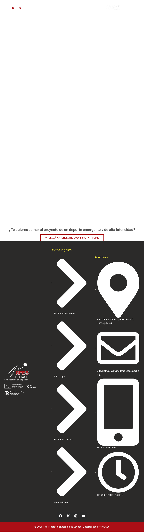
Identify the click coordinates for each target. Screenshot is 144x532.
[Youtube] (83, 516)
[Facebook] (60, 516)
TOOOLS (105, 527)
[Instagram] (75, 516)
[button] (127, 7)
